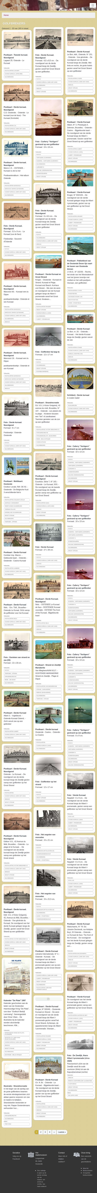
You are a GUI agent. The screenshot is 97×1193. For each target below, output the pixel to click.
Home (6, 15)
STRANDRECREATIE (10, 676)
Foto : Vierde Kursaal (76, 795)
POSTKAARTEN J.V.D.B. (75, 290)
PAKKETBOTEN (72, 293)
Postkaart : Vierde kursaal (46, 729)
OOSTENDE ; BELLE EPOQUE (13, 1054)
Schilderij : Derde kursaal (78, 395)
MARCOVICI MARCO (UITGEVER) (14, 188)
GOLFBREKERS (9, 76)
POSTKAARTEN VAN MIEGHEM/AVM (46, 686)
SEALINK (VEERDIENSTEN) (44, 170)
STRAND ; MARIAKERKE (43, 689)
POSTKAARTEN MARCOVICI (13, 185)
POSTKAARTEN (9, 792)
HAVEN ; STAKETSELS (42, 860)
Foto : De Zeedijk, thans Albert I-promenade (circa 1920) (78, 1058)
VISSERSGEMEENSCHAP (43, 853)
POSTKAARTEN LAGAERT (12, 70)
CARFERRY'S (40, 167)
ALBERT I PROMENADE (43, 319)
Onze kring (85, 1153)
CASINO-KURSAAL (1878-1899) (13, 73)
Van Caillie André (73, 1095)
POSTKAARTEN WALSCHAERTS (77, 953)
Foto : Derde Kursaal (44, 547)
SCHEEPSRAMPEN (41, 173)
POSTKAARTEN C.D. (10, 125)
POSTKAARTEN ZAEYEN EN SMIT (77, 1015)
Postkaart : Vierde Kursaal (46, 1006)
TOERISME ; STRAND (11, 521)
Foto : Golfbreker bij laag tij (47, 352)
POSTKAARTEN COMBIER (12, 568)
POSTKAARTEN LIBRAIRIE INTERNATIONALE (43, 988)
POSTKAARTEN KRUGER (43, 306)
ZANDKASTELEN (41, 442)
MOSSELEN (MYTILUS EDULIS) (45, 850)
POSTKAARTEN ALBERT (11, 731)
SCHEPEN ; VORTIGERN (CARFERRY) (47, 161)
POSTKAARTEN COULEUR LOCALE (15, 499)
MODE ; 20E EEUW (10, 679)
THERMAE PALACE (10, 509)
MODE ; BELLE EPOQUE (43, 439)
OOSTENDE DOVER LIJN (75, 296)
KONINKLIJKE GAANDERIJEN (13, 512)
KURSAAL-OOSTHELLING (75, 353)
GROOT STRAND (9, 515)
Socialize (16, 1153)
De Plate (22, 5)
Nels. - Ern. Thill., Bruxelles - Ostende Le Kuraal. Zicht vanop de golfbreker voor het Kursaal (17, 610)
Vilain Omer (8, 1124)
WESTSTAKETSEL (73, 299)
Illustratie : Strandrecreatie (15, 1086)
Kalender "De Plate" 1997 (15, 1000)
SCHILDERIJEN (72, 405)
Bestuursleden (88, 1170)
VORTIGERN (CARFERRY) (43, 157)
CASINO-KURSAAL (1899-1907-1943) (15, 128)
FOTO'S (7, 249)
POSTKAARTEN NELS (11, 618)
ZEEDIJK (7, 321)
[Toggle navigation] (93, 5)
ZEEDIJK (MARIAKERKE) (43, 692)
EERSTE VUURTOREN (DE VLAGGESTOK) (80, 1080)
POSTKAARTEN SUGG (42, 503)
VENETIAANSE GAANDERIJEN (13, 506)
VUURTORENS (72, 1083)
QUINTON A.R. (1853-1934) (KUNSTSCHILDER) (12, 1038)
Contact (61, 1153)
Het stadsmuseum (41, 1154)
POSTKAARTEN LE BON (75, 78)
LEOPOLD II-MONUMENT (12, 503)
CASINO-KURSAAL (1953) (43, 313)
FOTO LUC (71, 816)
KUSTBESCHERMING (42, 371)
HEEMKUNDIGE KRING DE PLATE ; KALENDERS (15, 1033)
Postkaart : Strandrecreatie (47, 403)
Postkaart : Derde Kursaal (15, 552)
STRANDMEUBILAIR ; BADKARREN (46, 435)
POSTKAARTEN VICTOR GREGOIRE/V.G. (16, 865)
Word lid (85, 1168)
